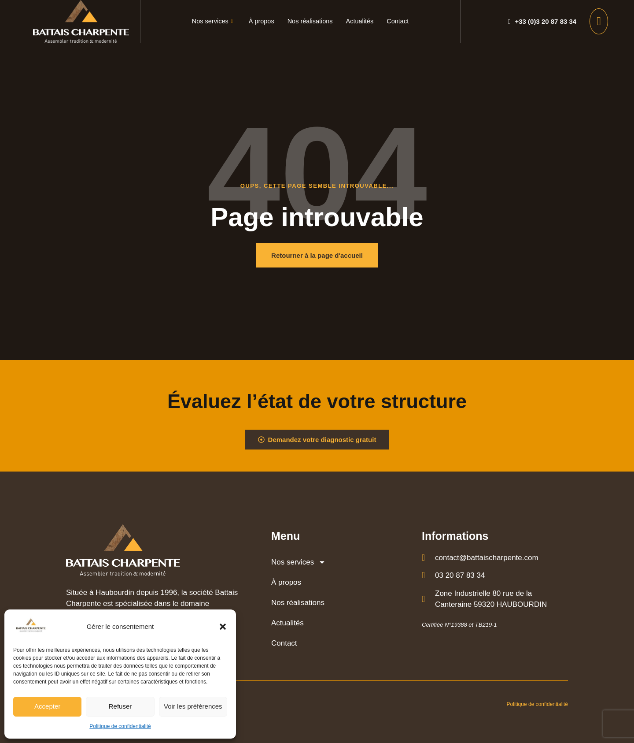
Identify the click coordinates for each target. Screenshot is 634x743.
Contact (400, 21)
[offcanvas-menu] (599, 21)
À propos (260, 21)
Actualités (361, 21)
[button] (222, 626)
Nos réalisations (310, 21)
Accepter (47, 706)
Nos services (210, 21)
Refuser (120, 706)
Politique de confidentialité (120, 726)
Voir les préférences (193, 706)
